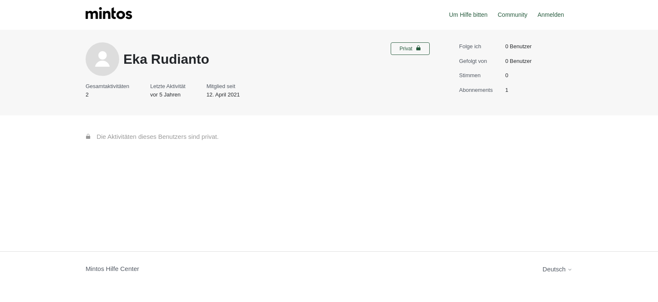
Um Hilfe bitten (468, 14)
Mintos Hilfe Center (112, 268)
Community (512, 14)
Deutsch (557, 269)
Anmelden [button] (551, 14)
